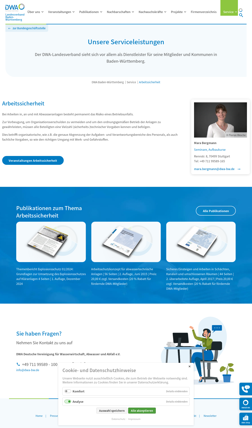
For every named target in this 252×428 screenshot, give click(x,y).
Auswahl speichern (112, 410)
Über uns (33, 12)
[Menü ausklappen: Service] (236, 12)
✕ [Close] (189, 366)
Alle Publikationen (216, 211)
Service (228, 12)
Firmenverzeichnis (204, 12)
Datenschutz (118, 419)
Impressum (134, 419)
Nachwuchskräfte (151, 12)
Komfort (78, 391)
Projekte (177, 12)
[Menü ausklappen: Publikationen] (101, 12)
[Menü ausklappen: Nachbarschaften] (133, 12)
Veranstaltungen (59, 12)
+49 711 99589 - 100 (39, 364)
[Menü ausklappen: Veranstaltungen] (73, 12)
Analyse (78, 401)
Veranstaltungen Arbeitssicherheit (33, 160)
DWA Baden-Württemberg (108, 82)
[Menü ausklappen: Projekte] (185, 12)
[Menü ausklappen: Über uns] (42, 12)
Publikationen (89, 12)
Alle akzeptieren (142, 410)
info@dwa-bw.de (27, 370)
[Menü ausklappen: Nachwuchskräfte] (165, 12)
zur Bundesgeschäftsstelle (29, 28)
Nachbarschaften (119, 12)
